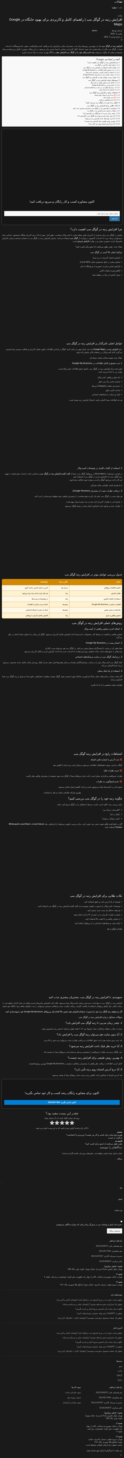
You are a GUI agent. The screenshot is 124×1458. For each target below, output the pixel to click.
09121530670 (102, 1246)
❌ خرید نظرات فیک (109, 97)
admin (94, 31)
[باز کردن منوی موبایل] (121, 1)
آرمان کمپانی (102, 1445)
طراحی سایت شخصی (113, 685)
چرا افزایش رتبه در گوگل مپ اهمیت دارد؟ (102, 62)
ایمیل (120, 1199)
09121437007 (97, 1256)
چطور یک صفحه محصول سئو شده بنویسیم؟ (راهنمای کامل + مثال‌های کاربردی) (90, 1318)
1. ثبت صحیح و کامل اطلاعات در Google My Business (99, 70)
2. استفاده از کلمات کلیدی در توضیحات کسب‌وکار (101, 72)
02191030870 (105, 1261)
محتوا (120, 1380)
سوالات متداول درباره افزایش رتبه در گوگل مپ (101, 111)
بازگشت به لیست (115, 1138)
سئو (120, 1366)
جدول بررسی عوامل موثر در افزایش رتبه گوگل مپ (99, 77)
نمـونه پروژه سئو (74, 1398)
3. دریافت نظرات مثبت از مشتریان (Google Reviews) (99, 74)
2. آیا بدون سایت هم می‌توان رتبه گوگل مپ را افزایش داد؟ (97, 116)
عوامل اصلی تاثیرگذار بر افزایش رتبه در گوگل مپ (100, 67)
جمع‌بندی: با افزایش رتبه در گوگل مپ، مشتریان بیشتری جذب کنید (95, 108)
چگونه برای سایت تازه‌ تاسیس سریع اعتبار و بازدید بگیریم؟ (98, 1309)
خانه (120, 8)
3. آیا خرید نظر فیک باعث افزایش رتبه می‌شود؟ (101, 119)
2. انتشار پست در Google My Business (104, 85)
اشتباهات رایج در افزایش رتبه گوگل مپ (103, 93)
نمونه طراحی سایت (73, 1392)
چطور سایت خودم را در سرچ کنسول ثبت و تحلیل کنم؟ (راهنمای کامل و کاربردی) (89, 1300)
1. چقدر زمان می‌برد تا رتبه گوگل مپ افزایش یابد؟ (100, 113)
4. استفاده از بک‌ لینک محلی (107, 90)
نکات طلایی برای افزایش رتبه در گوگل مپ (102, 106)
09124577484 (105, 1251)
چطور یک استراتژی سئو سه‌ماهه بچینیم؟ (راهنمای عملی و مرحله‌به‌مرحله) (92, 1304)
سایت (114, 8)
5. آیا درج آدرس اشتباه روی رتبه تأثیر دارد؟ (102, 124)
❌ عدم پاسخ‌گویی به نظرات (107, 100)
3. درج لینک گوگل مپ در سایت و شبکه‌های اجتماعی (100, 87)
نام (121, 1188)
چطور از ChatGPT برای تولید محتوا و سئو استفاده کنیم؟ (99, 1313)
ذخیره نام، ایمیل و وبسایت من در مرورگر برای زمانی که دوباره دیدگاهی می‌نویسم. (89, 1224)
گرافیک (119, 1375)
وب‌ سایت (118, 1210)
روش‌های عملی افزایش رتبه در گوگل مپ (103, 80)
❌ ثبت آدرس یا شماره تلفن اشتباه (105, 95)
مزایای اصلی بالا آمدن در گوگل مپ (105, 65)
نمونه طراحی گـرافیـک (72, 1403)
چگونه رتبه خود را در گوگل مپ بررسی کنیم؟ (102, 103)
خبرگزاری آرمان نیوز (104, 1450)
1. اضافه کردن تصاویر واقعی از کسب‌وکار (103, 82)
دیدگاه (119, 1159)
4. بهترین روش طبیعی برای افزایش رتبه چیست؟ (100, 121)
